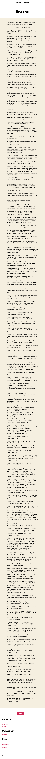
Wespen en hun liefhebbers (22, 2)
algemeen (4, 734)
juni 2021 (4, 726)
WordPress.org (5, 747)
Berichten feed (5, 744)
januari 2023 (5, 724)
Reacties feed (5, 746)
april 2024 (4, 723)
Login (3, 743)
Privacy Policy (22, 756)
